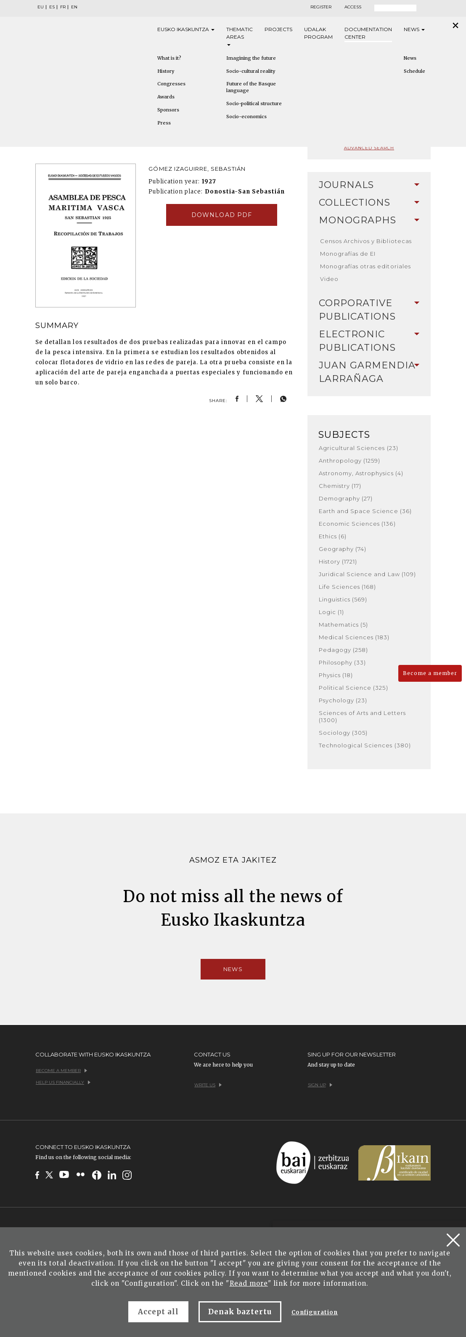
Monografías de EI (348, 253)
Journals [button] (369, 185)
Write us (208, 1085)
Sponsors (168, 110)
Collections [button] (369, 202)
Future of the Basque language (251, 87)
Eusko (185, 29)
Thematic (239, 36)
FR (63, 7)
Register (320, 7)
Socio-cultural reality (250, 71)
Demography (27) (346, 498)
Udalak (318, 33)
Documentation (368, 33)
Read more (249, 1283)
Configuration (314, 1312)
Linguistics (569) (343, 599)
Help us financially (63, 1082)
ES (52, 7)
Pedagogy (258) (343, 649)
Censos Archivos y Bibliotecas (366, 241)
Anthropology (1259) (350, 460)
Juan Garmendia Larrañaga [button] (369, 372)
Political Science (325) (353, 687)
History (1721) (338, 561)
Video (329, 278)
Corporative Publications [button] (369, 309)
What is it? (169, 58)
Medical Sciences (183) (354, 637)
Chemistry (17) (340, 485)
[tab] (369, 185)
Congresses (171, 84)
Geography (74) (343, 548)
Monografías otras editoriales (365, 266)
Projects (278, 29)
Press (164, 123)
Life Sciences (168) (347, 586)
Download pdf (221, 215)
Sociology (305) (343, 732)
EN (74, 7)
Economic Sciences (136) (357, 523)
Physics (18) (336, 675)
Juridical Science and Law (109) (367, 574)
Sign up (320, 1085)
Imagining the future (251, 58)
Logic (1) (331, 612)
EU (40, 7)
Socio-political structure (254, 103)
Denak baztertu (240, 1311)
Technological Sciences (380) (365, 745)
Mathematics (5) (343, 624)
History (165, 71)
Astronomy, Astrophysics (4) (361, 473)
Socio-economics (246, 116)
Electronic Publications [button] (369, 340)
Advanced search (369, 148)
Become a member (430, 673)
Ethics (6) (333, 536)
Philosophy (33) (342, 662)
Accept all (158, 1311)
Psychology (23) (343, 700)
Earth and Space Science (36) (365, 511)
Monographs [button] (369, 220)
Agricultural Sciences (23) (358, 448)
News (414, 29)
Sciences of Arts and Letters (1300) (362, 716)
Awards (166, 97)
